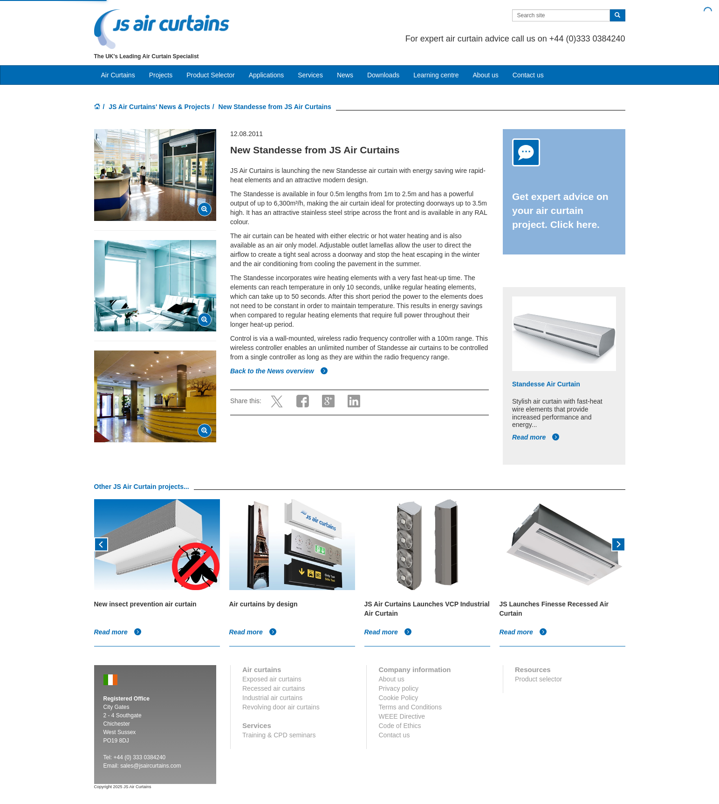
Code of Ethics (399, 725)
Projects (161, 75)
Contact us (528, 75)
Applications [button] (266, 75)
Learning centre (436, 75)
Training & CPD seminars (278, 735)
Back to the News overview (279, 371)
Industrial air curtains (272, 697)
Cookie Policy (398, 697)
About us (485, 75)
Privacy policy (398, 688)
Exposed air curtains (271, 679)
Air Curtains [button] (118, 75)
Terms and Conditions (409, 707)
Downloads (383, 75)
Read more (536, 437)
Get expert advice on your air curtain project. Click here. (560, 210)
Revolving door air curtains (281, 707)
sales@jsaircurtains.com (150, 766)
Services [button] (310, 75)
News (345, 75)
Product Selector (210, 75)
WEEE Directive (401, 716)
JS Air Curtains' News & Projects (159, 106)
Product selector (538, 679)
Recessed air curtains (273, 688)
